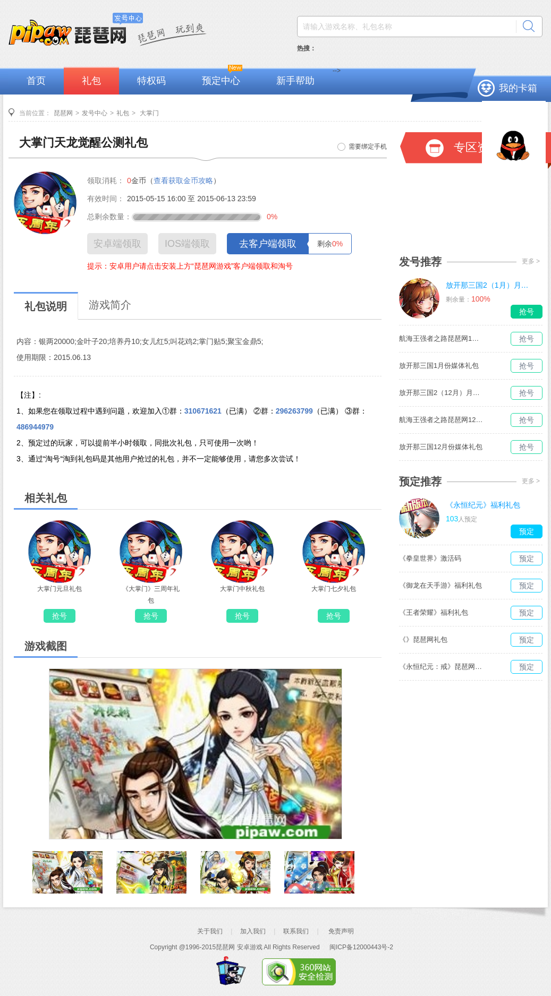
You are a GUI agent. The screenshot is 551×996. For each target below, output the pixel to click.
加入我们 (253, 931)
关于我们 (210, 931)
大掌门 (148, 113)
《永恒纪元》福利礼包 (483, 505)
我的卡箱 (518, 88)
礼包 (91, 80)
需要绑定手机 (368, 146)
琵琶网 (63, 113)
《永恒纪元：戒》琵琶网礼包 (441, 667)
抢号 (59, 616)
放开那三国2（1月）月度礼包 (488, 285)
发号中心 (94, 113)
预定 (526, 531)
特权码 (151, 80)
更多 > (531, 261)
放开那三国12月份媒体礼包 (440, 447)
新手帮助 (295, 80)
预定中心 (221, 80)
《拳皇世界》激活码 (430, 558)
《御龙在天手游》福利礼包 (440, 585)
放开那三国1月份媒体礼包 (439, 366)
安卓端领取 (117, 243)
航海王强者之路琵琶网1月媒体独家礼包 (441, 338)
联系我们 (296, 931)
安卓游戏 (249, 947)
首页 (36, 80)
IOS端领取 (187, 243)
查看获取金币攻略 (183, 180)
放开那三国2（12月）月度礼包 (441, 393)
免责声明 (341, 931)
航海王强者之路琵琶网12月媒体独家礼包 (441, 420)
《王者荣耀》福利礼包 (433, 612)
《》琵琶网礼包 (423, 639)
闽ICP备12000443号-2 (361, 947)
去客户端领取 (267, 243)
